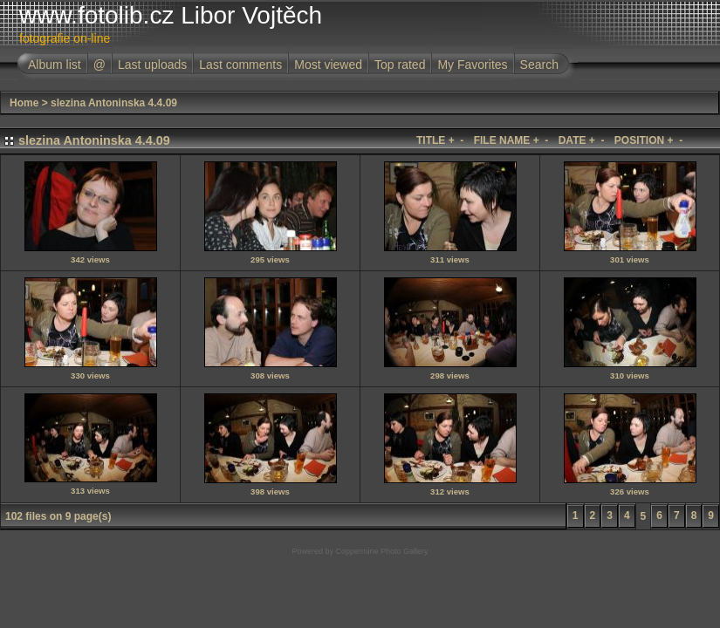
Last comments (240, 65)
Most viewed (328, 65)
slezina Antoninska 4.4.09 (114, 103)
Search (539, 65)
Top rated (399, 65)
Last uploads (152, 65)
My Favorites (472, 65)
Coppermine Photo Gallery (381, 551)
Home (24, 103)
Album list (54, 65)
